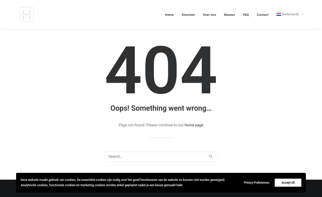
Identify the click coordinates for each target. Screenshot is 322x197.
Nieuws (229, 15)
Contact (262, 15)
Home (169, 15)
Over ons (209, 15)
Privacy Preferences (256, 182)
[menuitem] (171, 15)
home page (194, 125)
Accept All (288, 182)
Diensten (188, 15)
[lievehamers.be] (26, 14)
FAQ (246, 15)
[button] (210, 156)
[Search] (161, 156)
